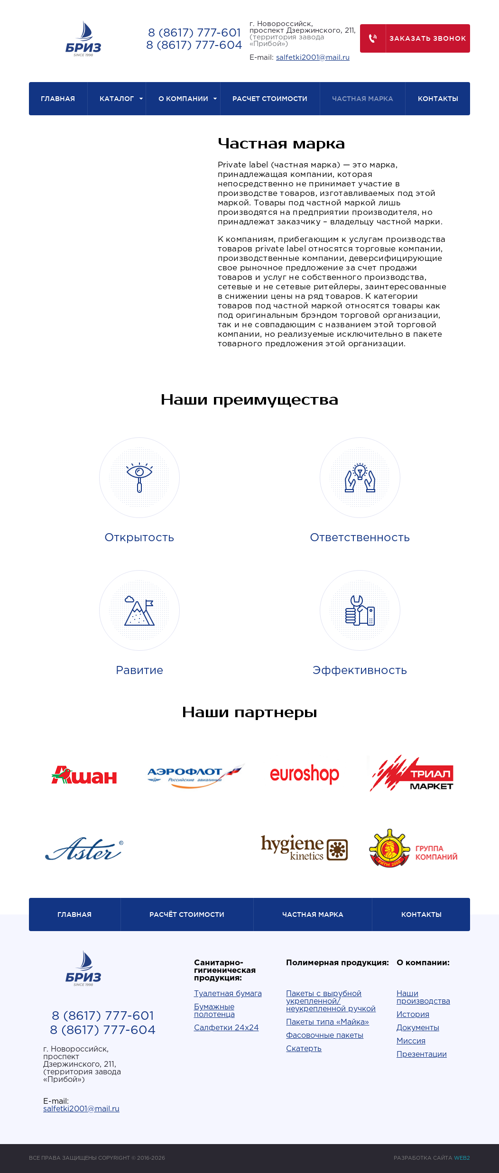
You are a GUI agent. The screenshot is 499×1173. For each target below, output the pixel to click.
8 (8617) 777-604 (194, 45)
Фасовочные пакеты (324, 1035)
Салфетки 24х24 (226, 1028)
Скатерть (304, 1049)
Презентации (422, 1054)
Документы (418, 1028)
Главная (58, 98)
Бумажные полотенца (214, 1011)
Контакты (438, 98)
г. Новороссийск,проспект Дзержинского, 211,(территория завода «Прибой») (82, 1064)
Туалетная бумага (228, 994)
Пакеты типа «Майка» (327, 1022)
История (413, 1014)
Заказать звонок (413, 38)
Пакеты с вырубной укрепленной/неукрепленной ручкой (331, 1001)
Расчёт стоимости (186, 914)
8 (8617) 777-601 (194, 33)
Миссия (411, 1041)
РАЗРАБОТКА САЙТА (432, 1158)
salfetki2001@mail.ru (313, 58)
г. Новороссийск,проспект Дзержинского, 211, (303, 34)
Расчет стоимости (269, 98)
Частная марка (362, 98)
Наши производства (423, 997)
